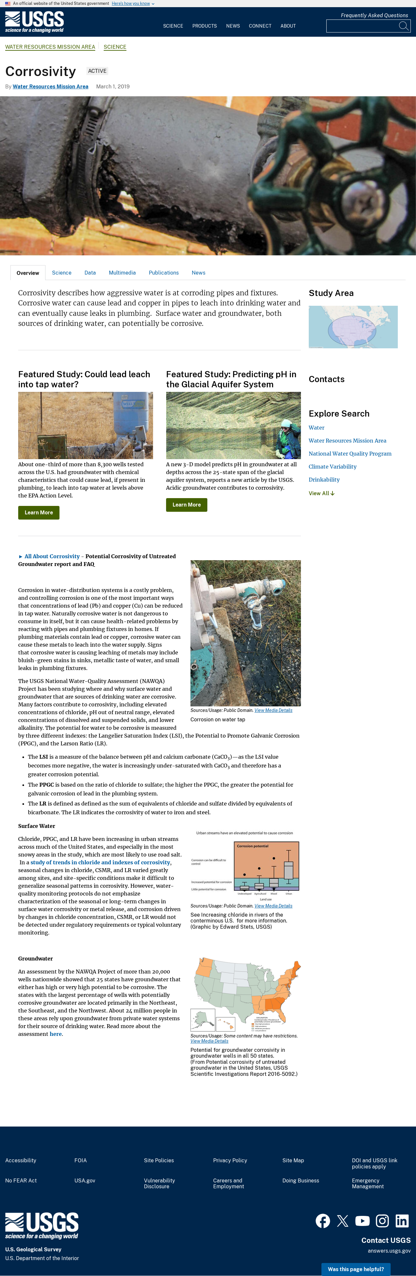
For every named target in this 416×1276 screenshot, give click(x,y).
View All (321, 493)
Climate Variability (333, 466)
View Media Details (273, 710)
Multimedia (122, 273)
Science (173, 26)
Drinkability (324, 479)
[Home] (34, 31)
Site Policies (159, 1161)
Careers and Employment (228, 1184)
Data (90, 273)
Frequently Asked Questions (374, 15)
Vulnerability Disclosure (159, 1184)
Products (204, 26)
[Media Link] (245, 634)
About (288, 26)
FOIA (80, 1161)
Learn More (39, 512)
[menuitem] (173, 22)
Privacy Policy (230, 1161)
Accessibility (20, 1161)
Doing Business (300, 1181)
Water (316, 427)
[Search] (404, 25)
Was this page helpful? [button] (356, 1269)
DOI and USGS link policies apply (374, 1164)
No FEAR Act (21, 1181)
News (233, 26)
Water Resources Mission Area (50, 47)
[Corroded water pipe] (208, 175)
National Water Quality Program (350, 453)
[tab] (28, 272)
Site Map (293, 1161)
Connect (260, 26)
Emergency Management (368, 1184)
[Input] (368, 25)
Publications (164, 273)
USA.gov (84, 1181)
